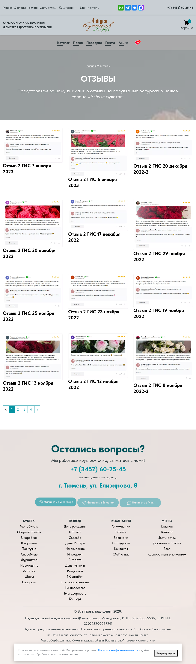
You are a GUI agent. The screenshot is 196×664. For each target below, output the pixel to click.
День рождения (75, 526)
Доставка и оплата (25, 7)
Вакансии (121, 538)
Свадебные (29, 554)
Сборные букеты (29, 532)
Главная (7, 7)
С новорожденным (75, 582)
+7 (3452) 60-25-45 (180, 7)
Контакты (93, 7)
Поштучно (29, 549)
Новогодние (29, 565)
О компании (121, 526)
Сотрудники (121, 543)
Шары (29, 576)
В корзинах (29, 543)
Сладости (29, 582)
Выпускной (75, 571)
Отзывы (120, 532)
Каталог (63, 43)
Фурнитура (29, 560)
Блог (82, 7)
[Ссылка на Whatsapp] (121, 7)
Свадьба (75, 538)
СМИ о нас (121, 554)
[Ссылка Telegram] (128, 7)
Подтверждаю (166, 653)
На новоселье (75, 588)
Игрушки (29, 571)
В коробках (29, 538)
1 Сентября (75, 576)
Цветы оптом (47, 7)
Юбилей (75, 532)
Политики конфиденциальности (118, 650)
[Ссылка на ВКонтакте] (134, 7)
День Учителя (75, 565)
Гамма (110, 43)
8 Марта (75, 560)
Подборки (94, 43)
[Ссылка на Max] (141, 7)
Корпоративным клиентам (167, 554)
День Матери (75, 543)
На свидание (75, 549)
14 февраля (75, 554)
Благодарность (75, 593)
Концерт (75, 599)
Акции (123, 43)
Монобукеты (29, 526)
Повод (78, 43)
